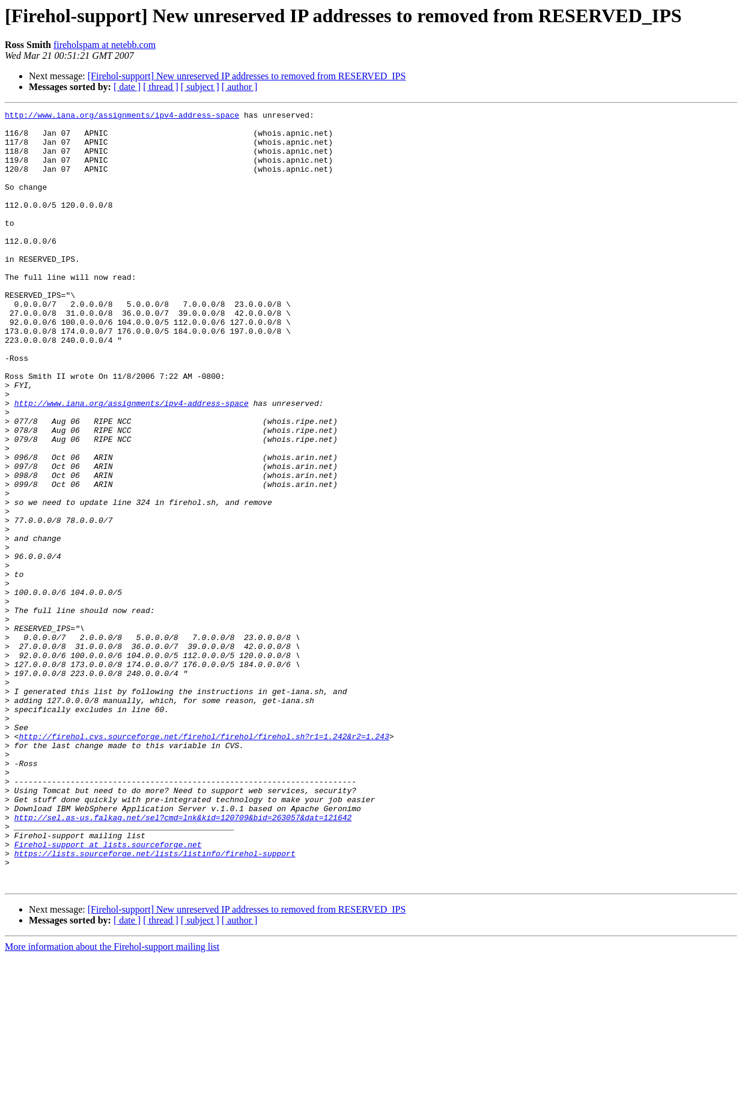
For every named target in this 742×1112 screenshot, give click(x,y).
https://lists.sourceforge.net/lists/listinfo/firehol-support (155, 1002)
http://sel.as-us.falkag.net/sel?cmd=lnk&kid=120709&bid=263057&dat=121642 (183, 959)
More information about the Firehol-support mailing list (112, 1101)
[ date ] (127, 87)
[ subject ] (200, 87)
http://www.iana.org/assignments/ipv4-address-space (122, 116)
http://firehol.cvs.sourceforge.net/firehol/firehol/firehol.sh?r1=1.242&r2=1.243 (204, 862)
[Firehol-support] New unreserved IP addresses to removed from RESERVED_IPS (247, 76)
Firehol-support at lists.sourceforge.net (108, 992)
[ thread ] (160, 87)
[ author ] (240, 87)
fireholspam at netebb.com (104, 45)
